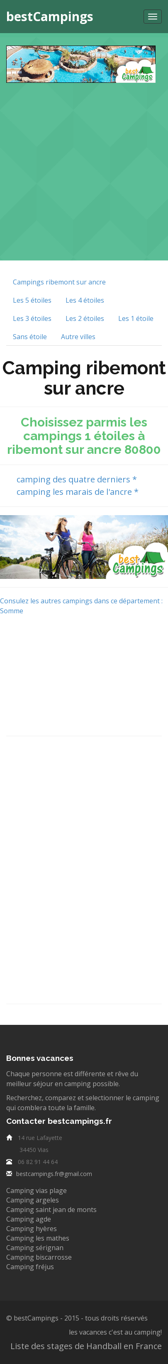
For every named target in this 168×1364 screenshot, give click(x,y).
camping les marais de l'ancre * (77, 491)
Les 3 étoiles (32, 318)
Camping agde (28, 1219)
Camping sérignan (34, 1247)
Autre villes (78, 336)
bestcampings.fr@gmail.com (54, 1174)
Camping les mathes (37, 1238)
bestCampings (49, 16)
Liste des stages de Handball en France (86, 1346)
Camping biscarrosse (39, 1257)
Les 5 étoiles (32, 300)
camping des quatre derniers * (76, 479)
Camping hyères (31, 1228)
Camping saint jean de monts (51, 1209)
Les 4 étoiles (85, 300)
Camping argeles (32, 1200)
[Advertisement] (84, 167)
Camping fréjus (30, 1266)
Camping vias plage (36, 1190)
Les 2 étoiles (85, 318)
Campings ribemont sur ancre (59, 282)
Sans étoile (30, 336)
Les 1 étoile (135, 318)
